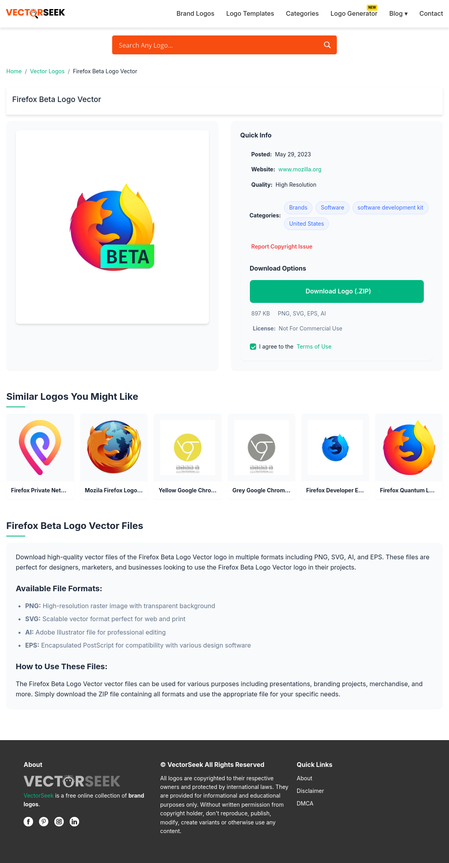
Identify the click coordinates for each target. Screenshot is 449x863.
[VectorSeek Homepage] (35, 14)
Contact (431, 13)
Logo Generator (354, 13)
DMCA (305, 803)
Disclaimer (310, 790)
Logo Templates (250, 13)
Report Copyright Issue (282, 246)
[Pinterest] (43, 821)
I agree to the (291, 346)
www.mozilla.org (300, 169)
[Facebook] (28, 821)
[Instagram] (59, 821)
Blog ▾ (398, 13)
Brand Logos (195, 13)
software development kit (390, 207)
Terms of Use (314, 346)
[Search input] (218, 44)
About (304, 778)
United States (306, 223)
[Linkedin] (74, 821)
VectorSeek (39, 795)
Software (332, 207)
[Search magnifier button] (327, 45)
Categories (302, 13)
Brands (298, 207)
